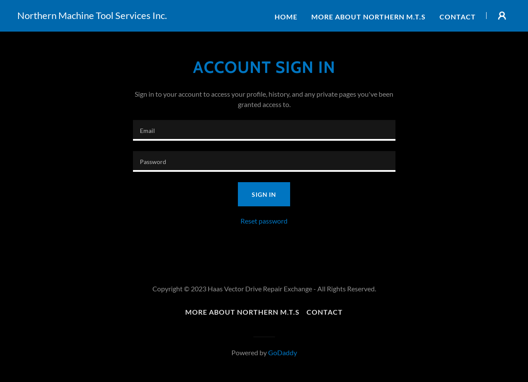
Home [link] (286, 17)
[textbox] (264, 130)
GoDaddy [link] (282, 352)
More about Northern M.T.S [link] (368, 17)
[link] (92, 16)
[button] (502, 15)
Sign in (264, 194)
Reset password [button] (264, 221)
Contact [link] (457, 17)
